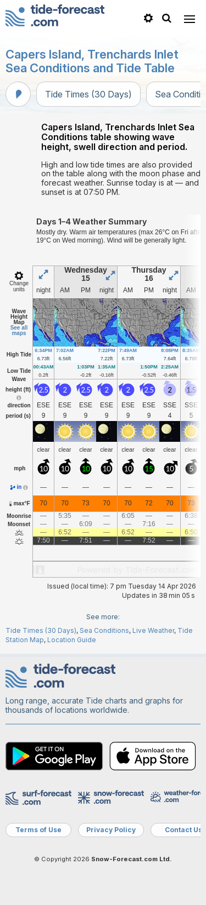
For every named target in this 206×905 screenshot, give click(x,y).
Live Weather (153, 630)
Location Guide (71, 640)
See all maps (19, 330)
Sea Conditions (104, 630)
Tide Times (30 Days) (88, 94)
